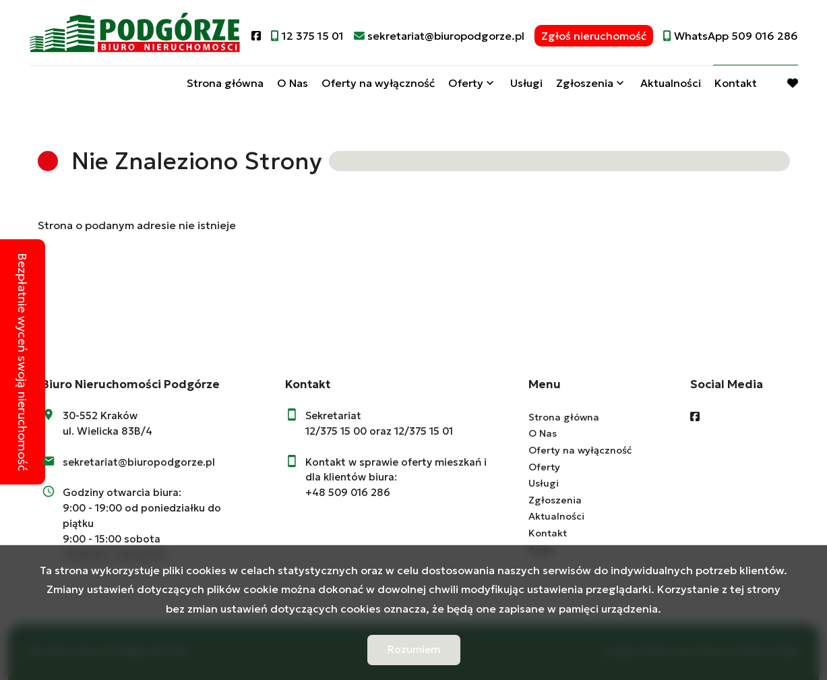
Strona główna (225, 83)
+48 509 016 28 (344, 492)
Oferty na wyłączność (378, 83)
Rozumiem (414, 649)
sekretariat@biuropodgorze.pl (139, 462)
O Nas (292, 83)
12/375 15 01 (423, 431)
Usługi (526, 83)
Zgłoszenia (584, 83)
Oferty (465, 83)
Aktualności (670, 83)
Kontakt (735, 83)
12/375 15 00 (336, 431)
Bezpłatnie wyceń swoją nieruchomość (22, 362)
